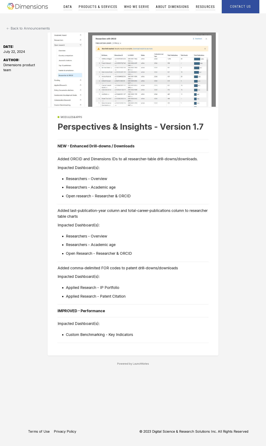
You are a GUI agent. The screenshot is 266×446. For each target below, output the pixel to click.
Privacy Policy (65, 431)
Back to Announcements (28, 28)
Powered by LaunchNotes (133, 363)
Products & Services (98, 7)
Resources (205, 7)
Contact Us (240, 7)
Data (67, 7)
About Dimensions (172, 7)
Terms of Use (39, 431)
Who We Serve (136, 7)
